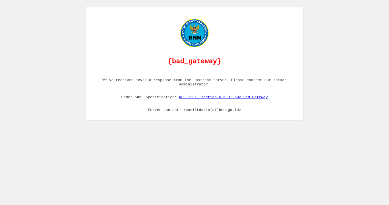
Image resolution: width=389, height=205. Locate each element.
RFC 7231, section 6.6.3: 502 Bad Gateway (223, 102)
